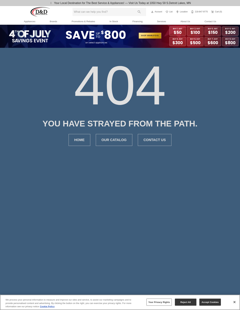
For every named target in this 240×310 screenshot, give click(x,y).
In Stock (114, 21)
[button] (152, 12)
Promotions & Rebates (83, 21)
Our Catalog (114, 140)
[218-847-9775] (199, 12)
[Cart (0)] (216, 12)
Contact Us (210, 21)
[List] (169, 12)
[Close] (234, 302)
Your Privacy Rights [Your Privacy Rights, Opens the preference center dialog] (159, 302)
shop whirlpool (150, 35)
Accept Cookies (210, 302)
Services (161, 21)
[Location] (181, 12)
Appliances (29, 21)
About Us (185, 21)
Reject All (185, 302)
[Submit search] (139, 12)
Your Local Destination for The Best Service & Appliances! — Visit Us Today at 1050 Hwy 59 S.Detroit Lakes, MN (120, 3)
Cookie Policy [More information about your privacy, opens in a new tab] (47, 307)
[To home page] (40, 12)
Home (79, 140)
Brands (53, 21)
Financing (137, 21)
